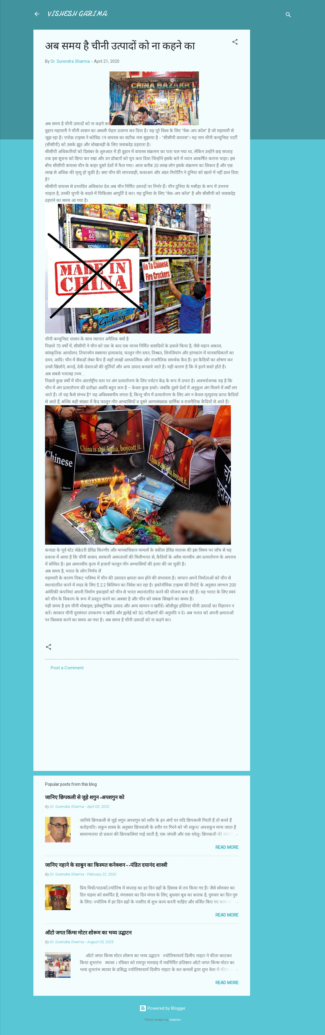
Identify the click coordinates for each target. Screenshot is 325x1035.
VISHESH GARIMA (77, 14)
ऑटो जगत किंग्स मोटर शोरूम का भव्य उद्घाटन (88, 933)
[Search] (288, 16)
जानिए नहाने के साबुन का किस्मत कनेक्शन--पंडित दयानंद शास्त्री (106, 865)
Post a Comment (67, 667)
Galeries (175, 1020)
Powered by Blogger (162, 1008)
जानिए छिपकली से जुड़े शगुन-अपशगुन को (84, 797)
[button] (234, 42)
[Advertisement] (273, 117)
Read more (227, 847)
